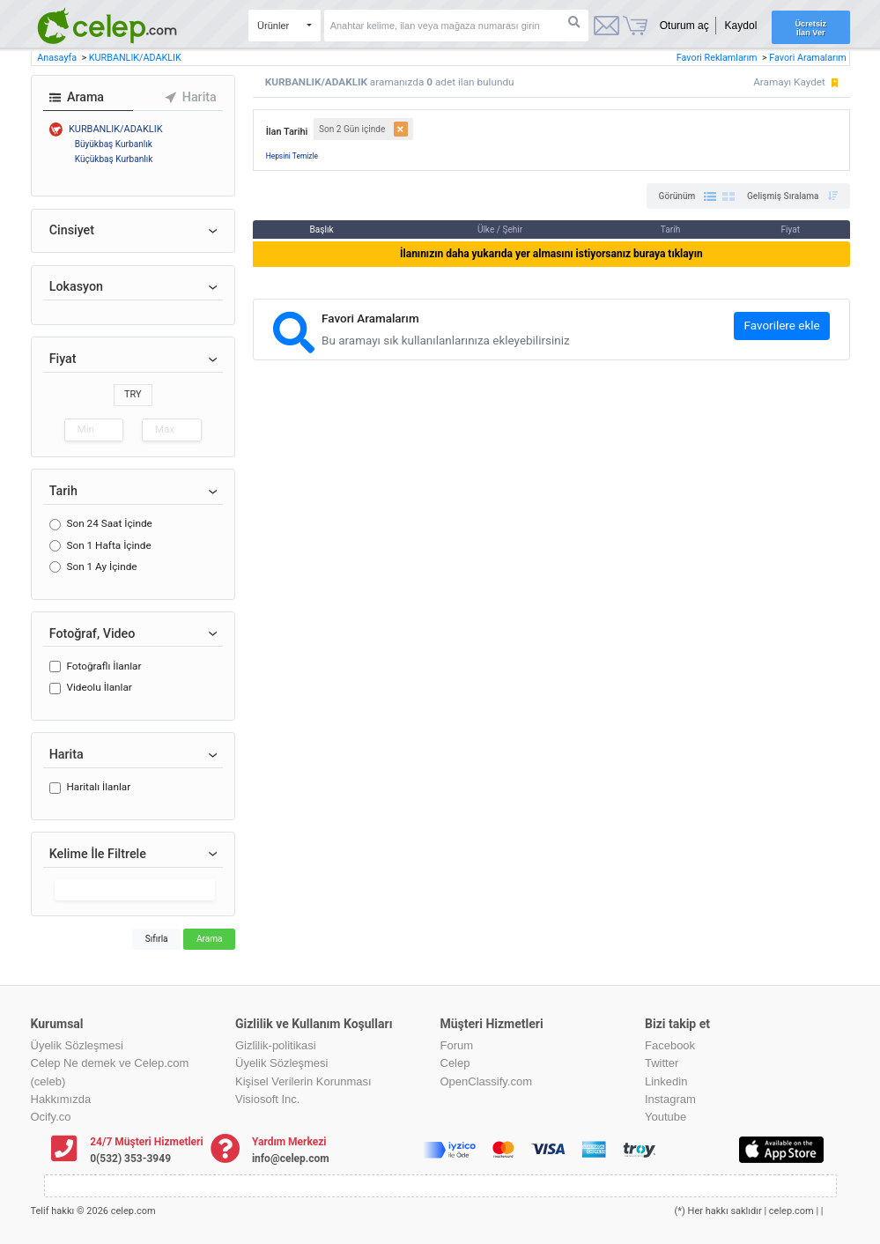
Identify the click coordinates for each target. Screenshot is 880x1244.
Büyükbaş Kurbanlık (113, 144)
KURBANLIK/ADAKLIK (135, 57)
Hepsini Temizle (292, 156)
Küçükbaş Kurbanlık (114, 159)
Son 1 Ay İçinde (101, 566)
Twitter (661, 1063)
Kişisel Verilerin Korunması (303, 1081)
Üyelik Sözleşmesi (77, 1045)
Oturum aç (684, 25)
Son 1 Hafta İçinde (108, 545)
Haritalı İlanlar (98, 787)
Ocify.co (51, 1116)
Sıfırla (156, 939)
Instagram (670, 1099)
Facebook (670, 1045)
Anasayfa (58, 57)
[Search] (456, 25)
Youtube (665, 1116)
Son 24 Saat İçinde (109, 523)
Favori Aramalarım (808, 57)
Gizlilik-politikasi (275, 1045)
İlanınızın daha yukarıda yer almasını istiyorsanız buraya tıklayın (551, 254)
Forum (457, 1045)
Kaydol (741, 25)
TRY (133, 394)
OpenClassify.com (486, 1081)
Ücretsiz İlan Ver (811, 28)
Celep (455, 1063)
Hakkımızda (61, 1099)
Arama (209, 939)
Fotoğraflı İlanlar (103, 666)
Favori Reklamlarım (717, 57)
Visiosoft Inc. (267, 1099)
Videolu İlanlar (98, 687)
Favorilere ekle (782, 325)
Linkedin (666, 1081)
